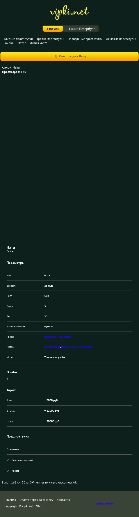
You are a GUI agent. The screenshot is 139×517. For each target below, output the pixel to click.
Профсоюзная (69, 346)
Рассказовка (85, 346)
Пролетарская (52, 346)
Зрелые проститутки (50, 39)
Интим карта (38, 43)
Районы (9, 43)
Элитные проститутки (18, 39)
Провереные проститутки (85, 39)
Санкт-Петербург (82, 28)
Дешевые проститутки (121, 39)
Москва (53, 28)
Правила (10, 500)
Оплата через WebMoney (36, 500)
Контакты (63, 500)
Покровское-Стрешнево (57, 336)
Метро (22, 43)
